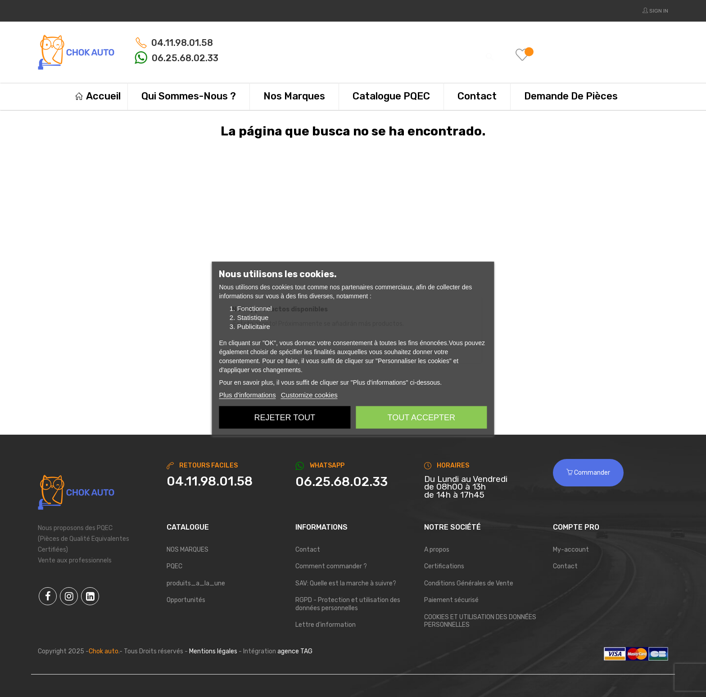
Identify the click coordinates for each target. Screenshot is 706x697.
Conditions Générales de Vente (468, 583)
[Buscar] (367, 52)
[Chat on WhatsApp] (353, 482)
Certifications (444, 566)
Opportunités (186, 600)
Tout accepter (421, 417)
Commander (588, 473)
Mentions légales (213, 651)
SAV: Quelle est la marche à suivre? (345, 583)
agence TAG (294, 651)
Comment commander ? (331, 566)
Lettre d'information (325, 625)
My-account (571, 549)
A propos (436, 549)
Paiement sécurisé (451, 600)
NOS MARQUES (187, 549)
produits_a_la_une (196, 583)
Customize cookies (309, 394)
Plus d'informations (247, 394)
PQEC (174, 566)
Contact (307, 549)
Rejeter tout (284, 417)
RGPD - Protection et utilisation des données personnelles (347, 604)
